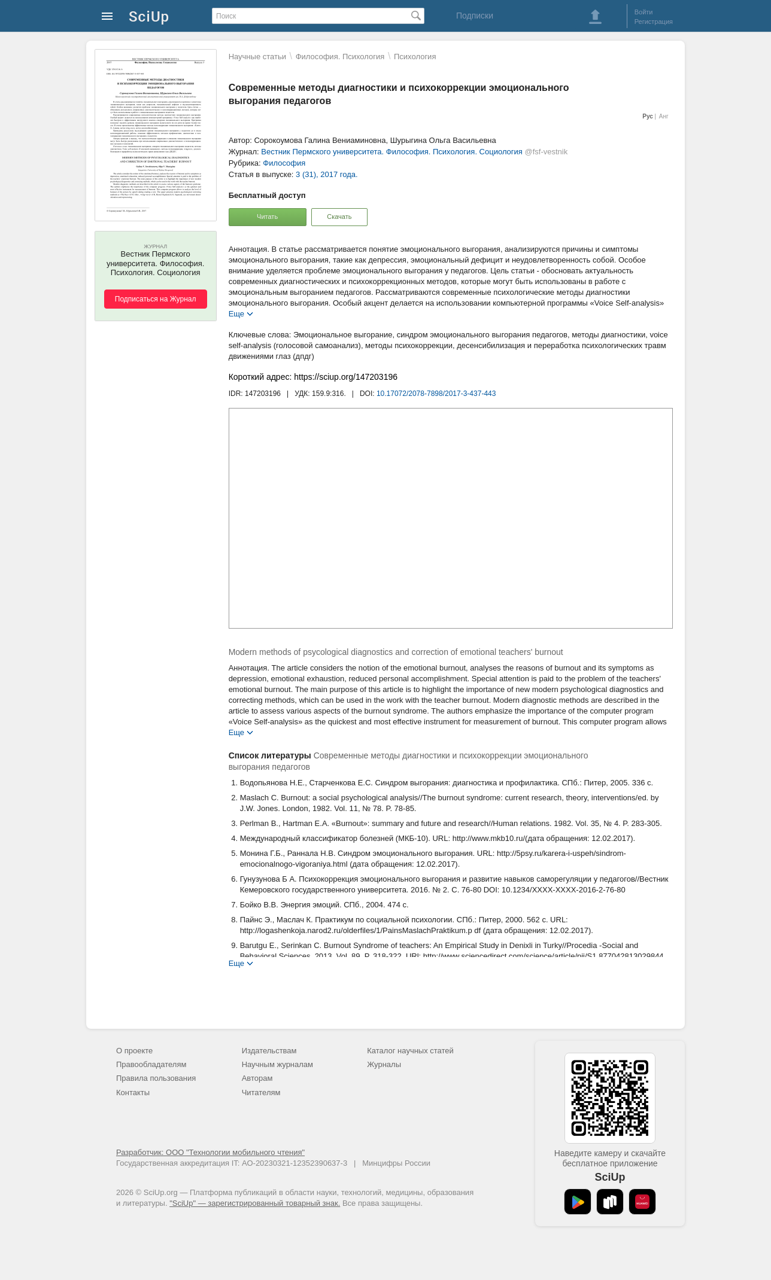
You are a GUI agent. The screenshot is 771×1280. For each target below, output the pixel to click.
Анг (664, 116)
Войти (644, 12)
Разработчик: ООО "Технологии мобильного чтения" (210, 1152)
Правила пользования (156, 1078)
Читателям (261, 1092)
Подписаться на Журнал (155, 299)
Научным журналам (277, 1064)
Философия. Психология (340, 56)
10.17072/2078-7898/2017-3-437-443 (436, 393)
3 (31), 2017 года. (327, 174)
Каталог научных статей (410, 1050)
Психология (415, 56)
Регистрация (654, 21)
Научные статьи (257, 56)
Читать (267, 216)
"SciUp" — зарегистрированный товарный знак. (254, 1203)
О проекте (134, 1050)
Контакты (133, 1092)
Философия (284, 163)
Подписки (474, 15)
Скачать (339, 216)
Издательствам (269, 1050)
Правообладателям (151, 1064)
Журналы (384, 1064)
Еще (236, 313)
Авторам (257, 1078)
